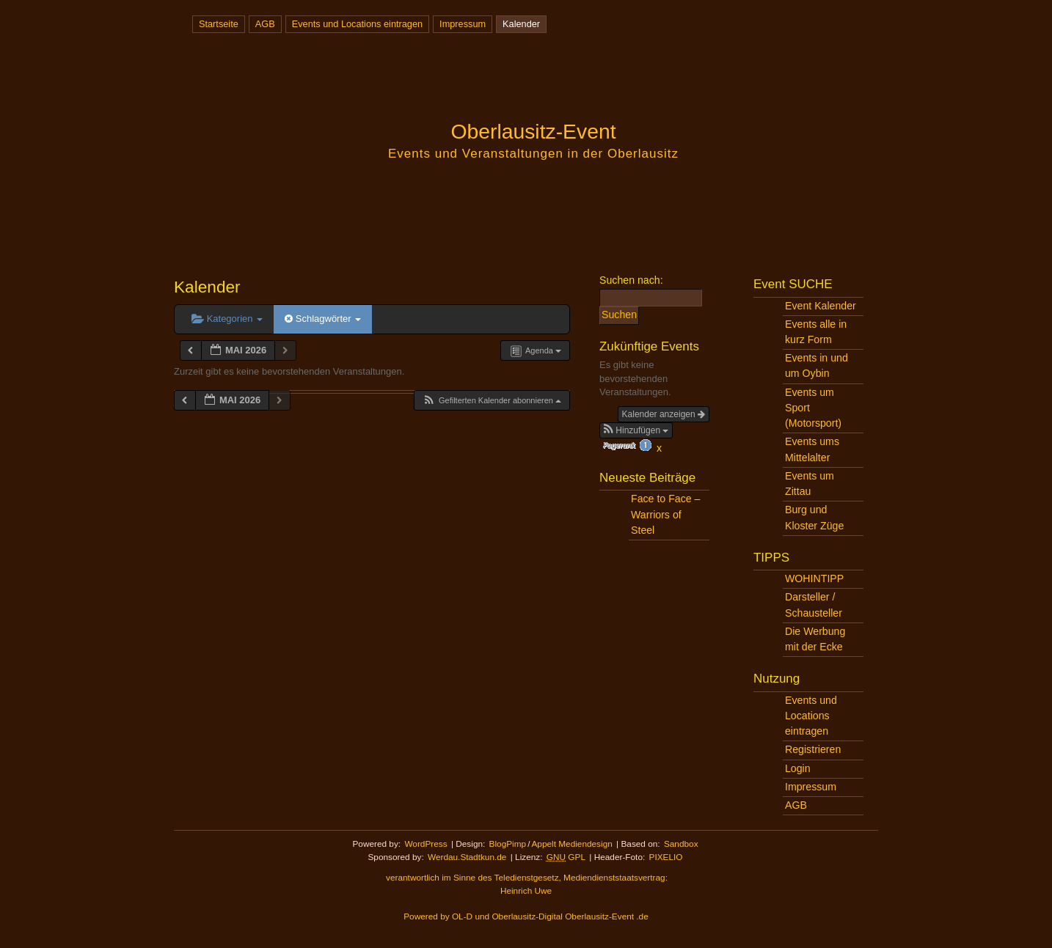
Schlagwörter (323, 318)
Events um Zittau (809, 483)
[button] (491, 401)
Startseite (218, 23)
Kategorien (227, 318)
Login (798, 768)
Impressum (462, 23)
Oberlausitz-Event (533, 131)
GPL (566, 857)
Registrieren (813, 749)
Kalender (521, 23)
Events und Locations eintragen (357, 23)
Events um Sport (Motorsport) (813, 407)
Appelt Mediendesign (571, 844)
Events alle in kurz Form (816, 331)
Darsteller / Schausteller (813, 604)
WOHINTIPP (814, 578)
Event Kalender (820, 306)
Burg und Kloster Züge (814, 517)
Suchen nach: (631, 280)
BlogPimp (508, 844)
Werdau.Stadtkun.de (467, 857)
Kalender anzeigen (663, 414)
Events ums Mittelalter (812, 449)
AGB (265, 23)
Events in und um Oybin (816, 365)
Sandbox (681, 844)
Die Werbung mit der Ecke (815, 639)
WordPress (425, 844)
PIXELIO (666, 857)
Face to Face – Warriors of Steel (665, 514)
